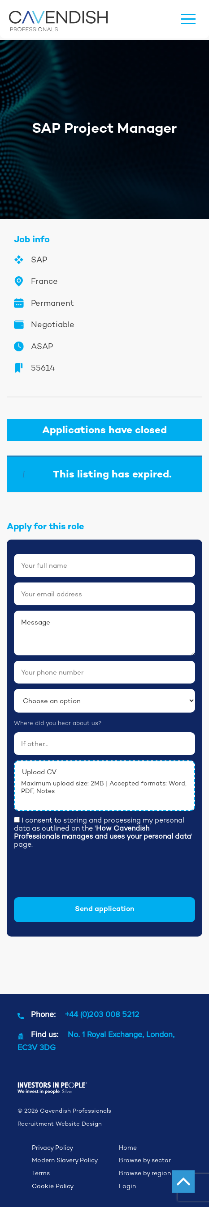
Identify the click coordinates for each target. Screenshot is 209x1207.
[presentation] (82, 874)
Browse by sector (145, 1160)
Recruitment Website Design (59, 1123)
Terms (41, 1173)
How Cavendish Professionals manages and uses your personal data (102, 832)
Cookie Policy (53, 1186)
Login (127, 1186)
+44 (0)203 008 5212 (102, 1014)
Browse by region (145, 1173)
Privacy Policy (52, 1148)
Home (128, 1148)
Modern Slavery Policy (65, 1160)
